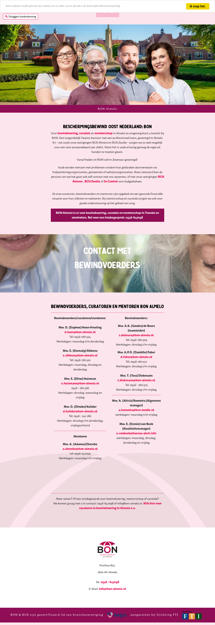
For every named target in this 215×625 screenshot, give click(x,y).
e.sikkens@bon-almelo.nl (76, 364)
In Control (111, 190)
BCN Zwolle (92, 190)
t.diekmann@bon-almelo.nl (138, 384)
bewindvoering (68, 142)
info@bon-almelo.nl (112, 593)
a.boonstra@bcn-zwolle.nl (138, 414)
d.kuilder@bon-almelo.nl (76, 415)
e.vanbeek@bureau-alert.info (138, 437)
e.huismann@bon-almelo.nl (76, 392)
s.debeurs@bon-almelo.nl (138, 339)
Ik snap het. (197, 6)
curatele (85, 142)
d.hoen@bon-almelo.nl (76, 341)
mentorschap (103, 142)
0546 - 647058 (110, 586)
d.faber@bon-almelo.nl (138, 361)
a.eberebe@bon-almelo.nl (76, 453)
